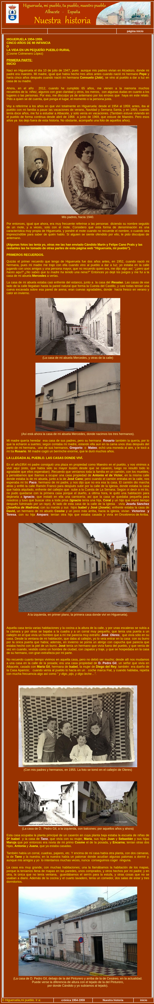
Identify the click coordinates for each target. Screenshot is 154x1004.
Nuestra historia (113, 1000)
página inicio (135, 31)
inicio (143, 1000)
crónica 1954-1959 (73, 1000)
